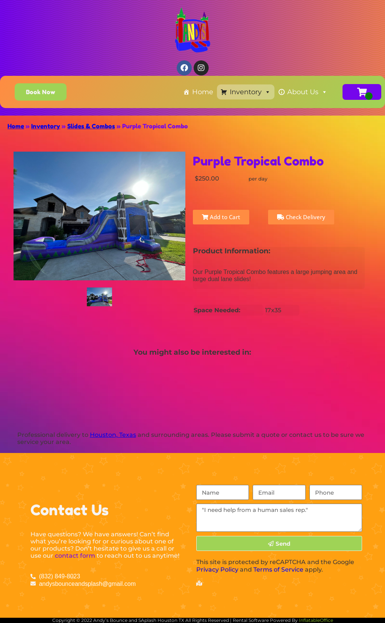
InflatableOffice (316, 620)
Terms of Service (278, 569)
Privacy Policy (217, 569)
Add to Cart (221, 217)
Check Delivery (301, 217)
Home (202, 92)
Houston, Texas (113, 434)
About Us (307, 91)
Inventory (250, 91)
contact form (75, 555)
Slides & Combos (91, 126)
